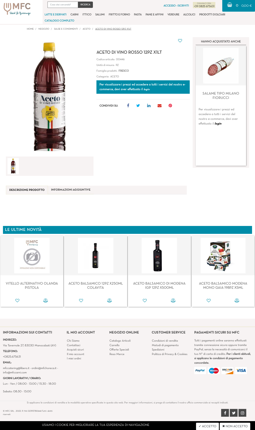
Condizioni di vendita (165, 340)
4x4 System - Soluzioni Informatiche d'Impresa (136, 427)
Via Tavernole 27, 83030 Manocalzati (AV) (29, 345)
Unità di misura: (105, 65)
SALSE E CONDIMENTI (66, 29)
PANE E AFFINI (154, 14)
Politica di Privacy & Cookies (169, 354)
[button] (85, 5)
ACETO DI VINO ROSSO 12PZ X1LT (113, 29)
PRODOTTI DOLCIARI (212, 14)
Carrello (114, 345)
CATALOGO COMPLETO (59, 21)
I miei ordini (74, 358)
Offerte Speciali (119, 349)
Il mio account (75, 354)
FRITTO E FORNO (119, 14)
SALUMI (100, 14)
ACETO (87, 29)
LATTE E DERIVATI (55, 14)
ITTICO (86, 14)
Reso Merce (116, 354)
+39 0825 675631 (204, 6)
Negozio (43, 29)
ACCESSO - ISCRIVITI (176, 6)
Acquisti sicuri (75, 349)
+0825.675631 (12, 356)
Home (30, 29)
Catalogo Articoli (120, 340)
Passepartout (136, 423)
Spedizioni (158, 349)
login (218, 123)
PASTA (138, 14)
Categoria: (102, 76)
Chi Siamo (73, 340)
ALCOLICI (189, 14)
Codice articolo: (105, 59)
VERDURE (173, 14)
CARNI (74, 14)
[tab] (27, 190)
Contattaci (73, 345)
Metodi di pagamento (165, 345)
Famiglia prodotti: (106, 71)
